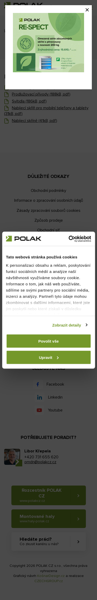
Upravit (48, 357)
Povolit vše (48, 341)
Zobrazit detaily (66, 325)
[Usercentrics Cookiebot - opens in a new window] (69, 238)
